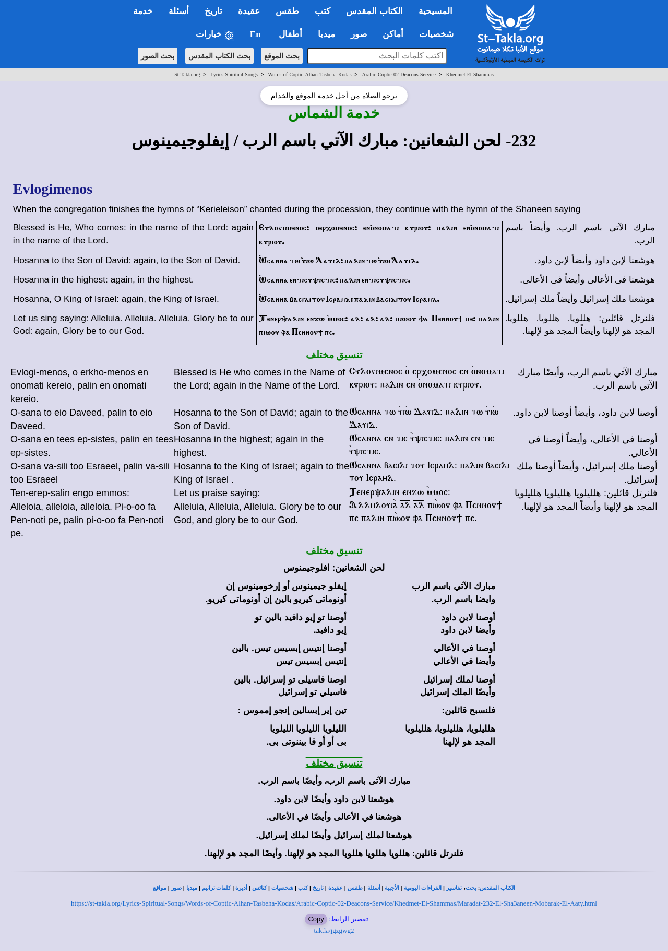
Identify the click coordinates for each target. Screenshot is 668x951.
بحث (471, 888)
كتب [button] (322, 11)
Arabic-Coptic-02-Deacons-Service (399, 74)
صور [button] (359, 34)
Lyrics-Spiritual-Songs (234, 74)
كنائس (259, 888)
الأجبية (392, 888)
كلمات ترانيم (216, 888)
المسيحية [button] (435, 11)
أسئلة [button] (179, 11)
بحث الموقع (282, 56)
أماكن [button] (393, 34)
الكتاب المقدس (497, 888)
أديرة (241, 888)
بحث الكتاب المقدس (219, 56)
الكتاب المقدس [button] (374, 11)
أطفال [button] (290, 34)
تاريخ (318, 888)
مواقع (159, 888)
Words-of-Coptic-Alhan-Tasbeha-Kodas (310, 74)
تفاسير (454, 888)
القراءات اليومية (423, 888)
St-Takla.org (187, 74)
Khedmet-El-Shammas (470, 74)
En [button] (256, 34)
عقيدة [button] (249, 11)
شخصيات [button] (439, 34)
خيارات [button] (215, 34)
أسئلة (373, 888)
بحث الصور (158, 56)
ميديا (191, 888)
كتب (303, 888)
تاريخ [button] (213, 11)
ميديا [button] (326, 34)
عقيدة (335, 888)
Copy (316, 919)
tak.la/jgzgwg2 (334, 930)
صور (176, 888)
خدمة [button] (143, 11)
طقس (355, 888)
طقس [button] (287, 11)
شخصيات (282, 888)
